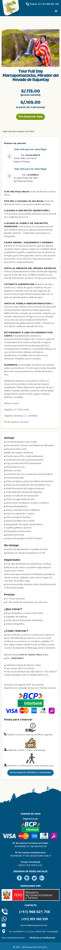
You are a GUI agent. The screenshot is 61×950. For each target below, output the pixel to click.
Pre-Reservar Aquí (30, 117)
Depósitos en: (30, 818)
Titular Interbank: (30, 863)
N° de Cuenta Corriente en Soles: (30, 845)
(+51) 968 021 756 (34, 911)
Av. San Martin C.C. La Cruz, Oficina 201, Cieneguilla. (33, 931)
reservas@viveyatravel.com (33, 925)
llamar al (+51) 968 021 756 (44, 4)
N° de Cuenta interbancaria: (30, 854)
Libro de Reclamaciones (13, 937)
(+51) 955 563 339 (34, 919)
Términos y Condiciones (42, 937)
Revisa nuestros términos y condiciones (30, 773)
